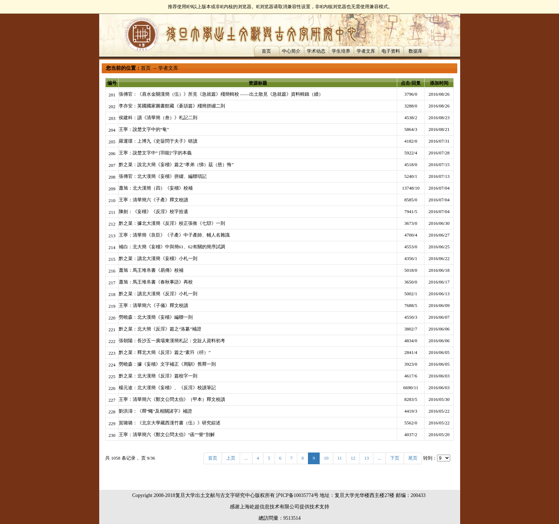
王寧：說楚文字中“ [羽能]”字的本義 (155, 152)
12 (353, 458)
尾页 (412, 458)
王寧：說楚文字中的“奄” (144, 129)
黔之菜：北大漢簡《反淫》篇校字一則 (158, 376)
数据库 (415, 51)
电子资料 (391, 51)
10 (326, 458)
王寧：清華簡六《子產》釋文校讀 (153, 199)
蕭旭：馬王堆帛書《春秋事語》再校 (156, 282)
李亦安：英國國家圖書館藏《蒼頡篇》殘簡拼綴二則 (172, 105)
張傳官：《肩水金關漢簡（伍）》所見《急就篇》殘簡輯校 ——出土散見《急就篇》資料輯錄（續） (221, 94)
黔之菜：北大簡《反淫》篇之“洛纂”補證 (160, 329)
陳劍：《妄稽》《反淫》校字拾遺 (153, 211)
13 (366, 458)
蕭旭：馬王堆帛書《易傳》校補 (151, 270)
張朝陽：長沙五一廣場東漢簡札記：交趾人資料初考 (172, 340)
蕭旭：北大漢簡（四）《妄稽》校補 (156, 188)
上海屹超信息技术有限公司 (269, 506)
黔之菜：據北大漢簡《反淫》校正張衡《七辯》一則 (172, 223)
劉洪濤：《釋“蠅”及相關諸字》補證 (155, 411)
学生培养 (341, 51)
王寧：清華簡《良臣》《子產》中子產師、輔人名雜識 (174, 235)
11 (339, 458)
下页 (394, 458)
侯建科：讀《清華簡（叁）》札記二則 (158, 117)
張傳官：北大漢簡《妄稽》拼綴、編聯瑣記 (163, 176)
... (246, 458)
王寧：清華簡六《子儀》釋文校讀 (153, 305)
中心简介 (291, 51)
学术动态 (316, 51)
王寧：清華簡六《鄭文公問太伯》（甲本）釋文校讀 (172, 399)
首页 (266, 51)
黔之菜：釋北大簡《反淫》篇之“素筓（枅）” (165, 352)
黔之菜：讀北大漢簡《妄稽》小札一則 (158, 258)
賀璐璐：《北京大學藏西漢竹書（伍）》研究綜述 (169, 422)
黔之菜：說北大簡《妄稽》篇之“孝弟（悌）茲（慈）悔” (176, 164)
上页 (230, 458)
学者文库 (366, 51)
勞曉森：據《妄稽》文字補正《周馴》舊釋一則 (167, 364)
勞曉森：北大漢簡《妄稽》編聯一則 (156, 317)
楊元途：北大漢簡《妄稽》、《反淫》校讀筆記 (167, 387)
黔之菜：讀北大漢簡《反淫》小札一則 (158, 293)
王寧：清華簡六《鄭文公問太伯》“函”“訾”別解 (167, 434)
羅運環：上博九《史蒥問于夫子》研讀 (158, 141)
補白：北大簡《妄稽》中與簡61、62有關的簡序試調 (172, 246)
